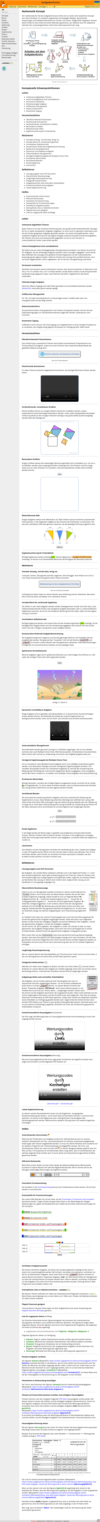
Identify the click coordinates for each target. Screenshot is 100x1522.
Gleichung (5, 25)
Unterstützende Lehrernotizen (38, 196)
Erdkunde (12, 6)
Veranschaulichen (31, 115)
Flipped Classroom (92, 6)
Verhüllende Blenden (34, 160)
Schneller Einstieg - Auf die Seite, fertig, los (42, 140)
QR (50, 7)
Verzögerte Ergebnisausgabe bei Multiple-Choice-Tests (47, 156)
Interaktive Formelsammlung (37, 201)
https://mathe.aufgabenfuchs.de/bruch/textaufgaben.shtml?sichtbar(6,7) (50, 1388)
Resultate (26, 894)
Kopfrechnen (7, 32)
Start (59, 663)
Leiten (25, 92)
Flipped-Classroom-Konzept (32, 1310)
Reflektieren (28, 169)
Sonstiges (42, 6)
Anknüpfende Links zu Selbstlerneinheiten (42, 208)
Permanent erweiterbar (35, 102)
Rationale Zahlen (8, 39)
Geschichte (22, 6)
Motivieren (27, 135)
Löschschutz (31, 165)
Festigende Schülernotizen (36, 181)
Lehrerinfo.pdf (52, 1103)
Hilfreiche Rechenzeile (34, 198)
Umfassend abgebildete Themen (38, 97)
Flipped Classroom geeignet (37, 210)
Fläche (4, 20)
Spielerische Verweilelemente (37, 149)
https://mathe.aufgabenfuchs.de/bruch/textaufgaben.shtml (50, 1372)
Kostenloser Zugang (34, 111)
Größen (5, 27)
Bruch (4, 18)
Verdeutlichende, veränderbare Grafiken (42, 124)
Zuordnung (6, 48)
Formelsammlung (8, 55)
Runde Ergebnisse (33, 163)
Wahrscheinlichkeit (9, 43)
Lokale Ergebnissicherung (36, 188)
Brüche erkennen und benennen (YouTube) (59, 354)
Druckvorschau (47, 935)
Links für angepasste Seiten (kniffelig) (40, 212)
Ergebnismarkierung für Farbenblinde (40, 131)
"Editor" (46, 1508)
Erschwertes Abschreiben (36, 158)
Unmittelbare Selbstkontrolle (37, 144)
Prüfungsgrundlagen (10, 53)
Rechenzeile (6, 57)
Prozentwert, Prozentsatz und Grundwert (78, 1199)
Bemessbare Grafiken (34, 126)
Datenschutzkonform (34, 109)
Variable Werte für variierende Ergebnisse (42, 142)
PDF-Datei (63, 1399)
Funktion (5, 23)
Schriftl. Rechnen (8, 41)
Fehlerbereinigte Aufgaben (36, 104)
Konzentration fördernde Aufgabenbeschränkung (45, 147)
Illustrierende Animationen (36, 122)
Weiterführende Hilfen (34, 129)
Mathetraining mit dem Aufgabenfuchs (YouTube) (59, 584)
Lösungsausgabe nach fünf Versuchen (41, 174)
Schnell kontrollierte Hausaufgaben (40, 185)
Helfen (25, 192)
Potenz (4, 34)
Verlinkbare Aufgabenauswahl (37, 205)
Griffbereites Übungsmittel (36, 106)
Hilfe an (59, 547)
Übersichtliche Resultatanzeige (38, 176)
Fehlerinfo (26, 288)
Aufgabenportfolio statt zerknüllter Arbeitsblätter (45, 183)
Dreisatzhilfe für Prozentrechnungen (40, 203)
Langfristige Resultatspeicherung (39, 178)
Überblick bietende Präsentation (38, 119)
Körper (4, 29)
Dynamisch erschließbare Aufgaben (40, 151)
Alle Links (5, 12)
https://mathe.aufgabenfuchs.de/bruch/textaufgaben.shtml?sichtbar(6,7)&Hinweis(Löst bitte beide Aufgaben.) (50, 1411)
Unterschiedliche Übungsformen (38, 153)
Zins (3, 46)
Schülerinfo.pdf (66, 1103)
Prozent (5, 36)
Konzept (5, 16)
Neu (59, 474)
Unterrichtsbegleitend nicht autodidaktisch (42, 99)
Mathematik (32, 6)
